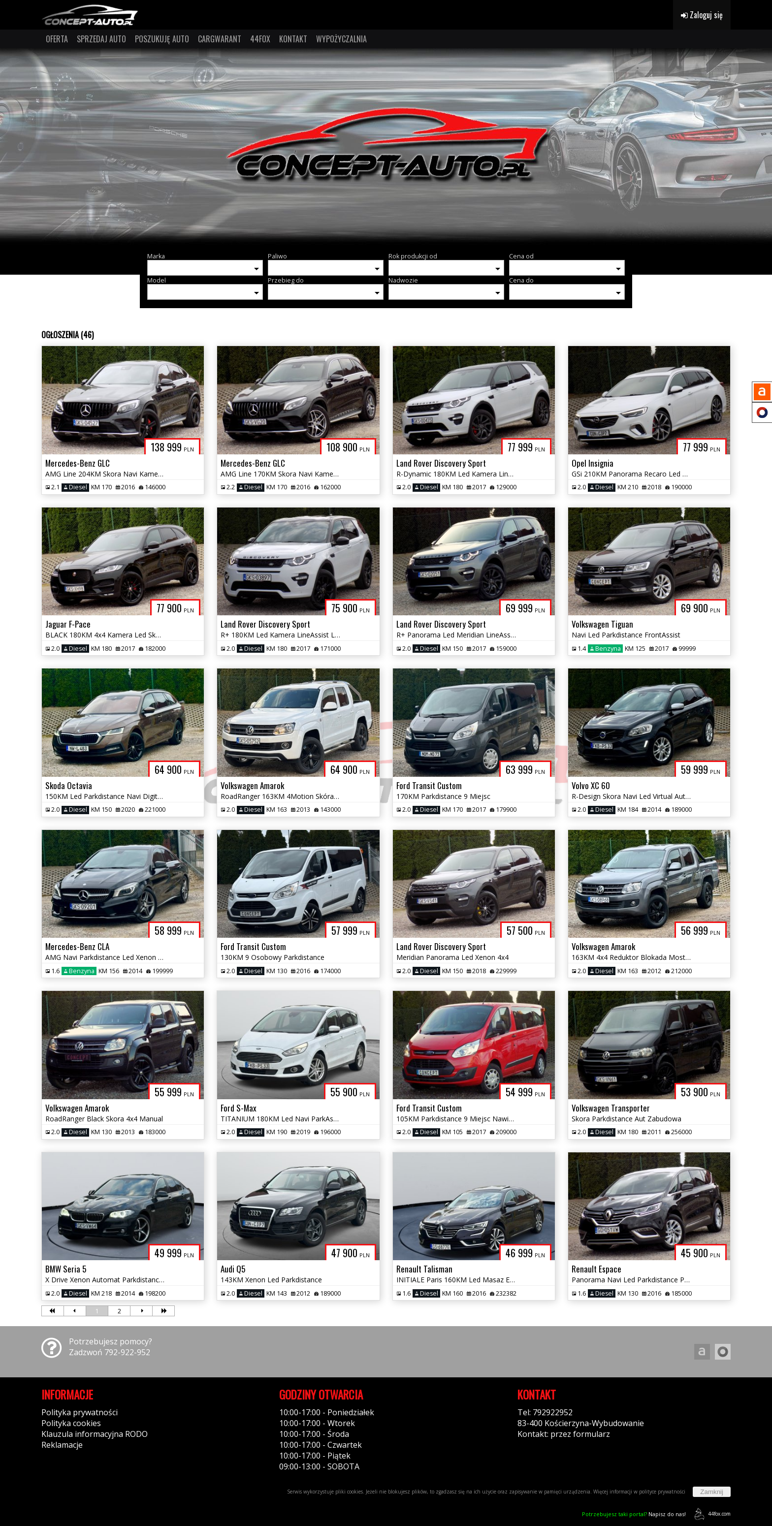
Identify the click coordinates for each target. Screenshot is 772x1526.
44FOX (260, 39)
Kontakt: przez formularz (563, 1434)
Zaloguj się (702, 15)
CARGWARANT (219, 39)
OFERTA (57, 39)
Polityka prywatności (79, 1412)
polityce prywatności (662, 1491)
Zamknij (711, 1491)
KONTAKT (293, 39)
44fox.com (711, 1514)
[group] (386, 146)
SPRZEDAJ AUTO (101, 39)
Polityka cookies (71, 1423)
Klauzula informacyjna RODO (94, 1434)
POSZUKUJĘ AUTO (162, 39)
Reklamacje (62, 1444)
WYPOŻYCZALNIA (341, 39)
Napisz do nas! (634, 1514)
